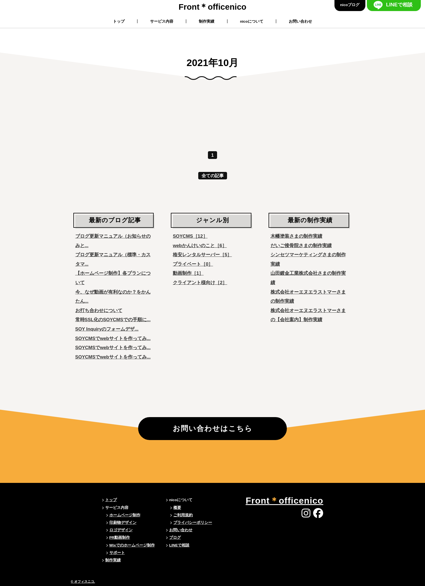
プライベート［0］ (193, 264)
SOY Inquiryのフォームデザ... (107, 329)
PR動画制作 (119, 538)
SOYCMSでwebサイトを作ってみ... (113, 338)
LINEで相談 (399, 4)
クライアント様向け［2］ (200, 282)
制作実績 (207, 21)
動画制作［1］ (188, 273)
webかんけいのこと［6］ (200, 245)
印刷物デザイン (122, 522)
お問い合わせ (300, 21)
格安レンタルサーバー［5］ (202, 254)
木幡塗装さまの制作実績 (296, 236)
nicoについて (251, 21)
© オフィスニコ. (83, 581)
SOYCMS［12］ (190, 236)
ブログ (175, 538)
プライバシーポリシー (192, 522)
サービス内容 (161, 21)
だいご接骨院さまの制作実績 (301, 245)
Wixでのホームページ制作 (132, 545)
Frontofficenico (212, 6)
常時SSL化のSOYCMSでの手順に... (113, 319)
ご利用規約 (183, 515)
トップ (119, 21)
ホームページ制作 (124, 515)
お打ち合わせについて (98, 310)
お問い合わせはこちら (213, 429)
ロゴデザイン (121, 530)
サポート (117, 553)
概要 (177, 508)
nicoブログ (349, 5)
